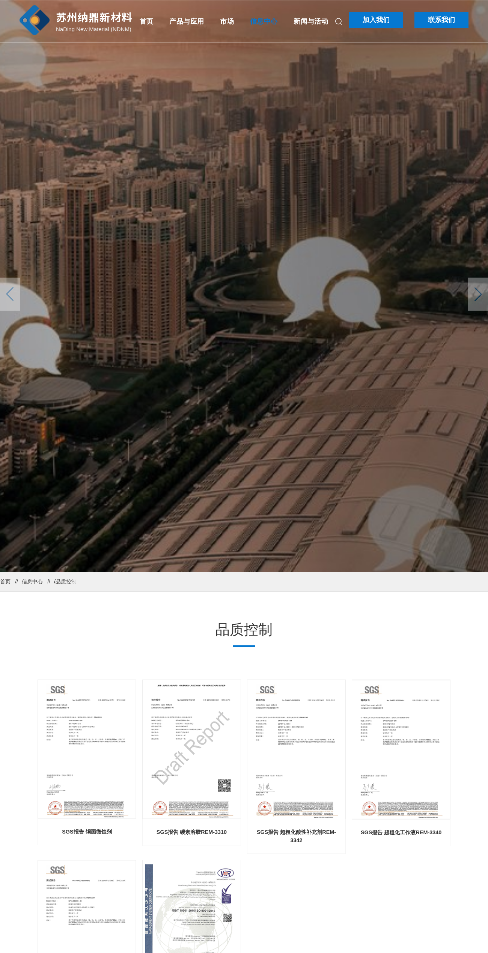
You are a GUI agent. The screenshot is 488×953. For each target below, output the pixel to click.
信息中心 (263, 21)
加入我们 (376, 20)
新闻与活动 (311, 21)
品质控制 (66, 581)
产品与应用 (186, 21)
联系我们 (441, 20)
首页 (147, 21)
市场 (227, 21)
